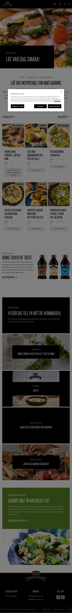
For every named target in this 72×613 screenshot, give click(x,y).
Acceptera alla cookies (54, 106)
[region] (36, 100)
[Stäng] (61, 91)
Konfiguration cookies (17, 106)
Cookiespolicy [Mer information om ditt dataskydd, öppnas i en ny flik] (57, 101)
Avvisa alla (40, 106)
